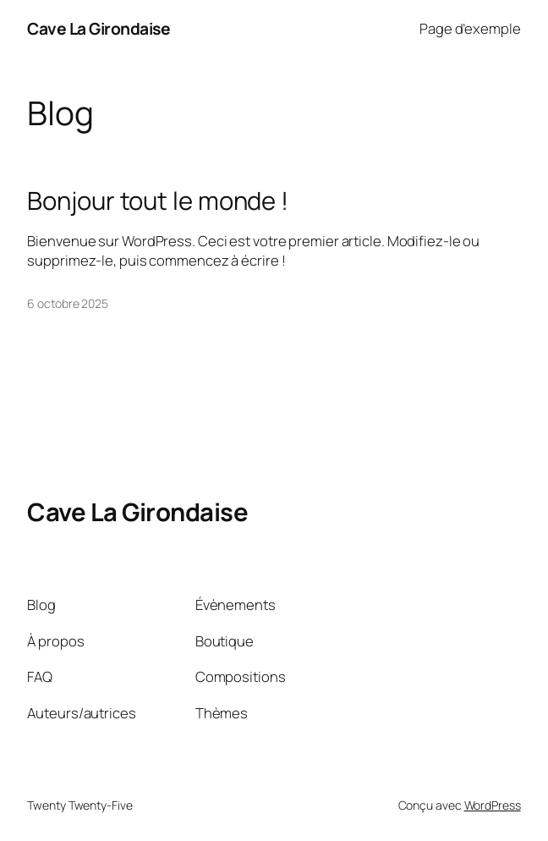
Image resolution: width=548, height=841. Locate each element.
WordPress (492, 805)
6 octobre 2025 (67, 303)
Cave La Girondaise (98, 28)
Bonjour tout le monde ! (157, 201)
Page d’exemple (470, 28)
